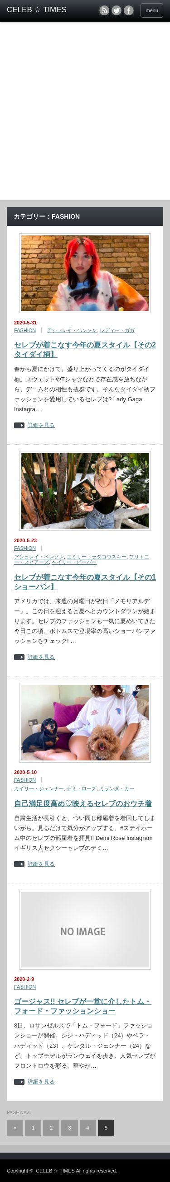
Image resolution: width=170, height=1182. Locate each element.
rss (104, 10)
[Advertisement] (85, 111)
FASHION (25, 330)
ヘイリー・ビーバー (74, 562)
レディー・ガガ (117, 330)
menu (152, 10)
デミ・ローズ (82, 788)
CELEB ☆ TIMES (55, 1170)
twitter (116, 10)
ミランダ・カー (116, 788)
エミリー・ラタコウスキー (96, 556)
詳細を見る (41, 425)
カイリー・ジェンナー (39, 788)
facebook (129, 10)
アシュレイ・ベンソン (72, 330)
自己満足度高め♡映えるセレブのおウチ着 (83, 803)
